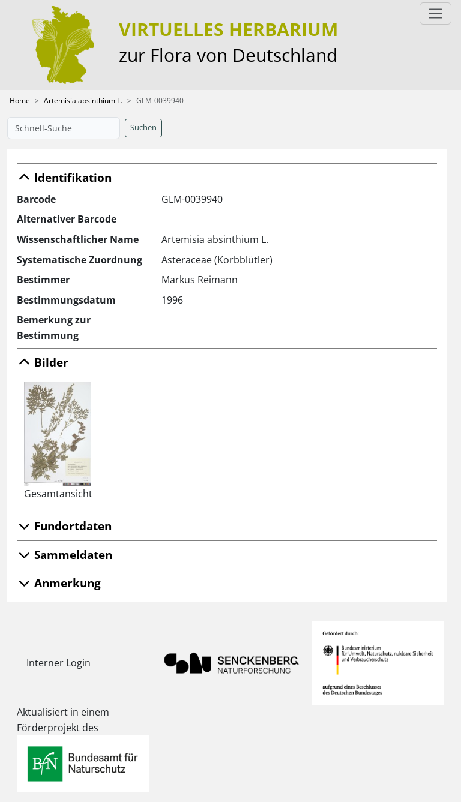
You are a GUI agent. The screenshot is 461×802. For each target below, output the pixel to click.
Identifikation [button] (64, 177)
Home (20, 100)
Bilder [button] (42, 362)
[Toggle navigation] (435, 13)
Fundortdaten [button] (64, 526)
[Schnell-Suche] (63, 128)
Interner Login (58, 662)
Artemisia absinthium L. (83, 100)
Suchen (143, 127)
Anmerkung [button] (59, 583)
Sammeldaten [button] (64, 554)
